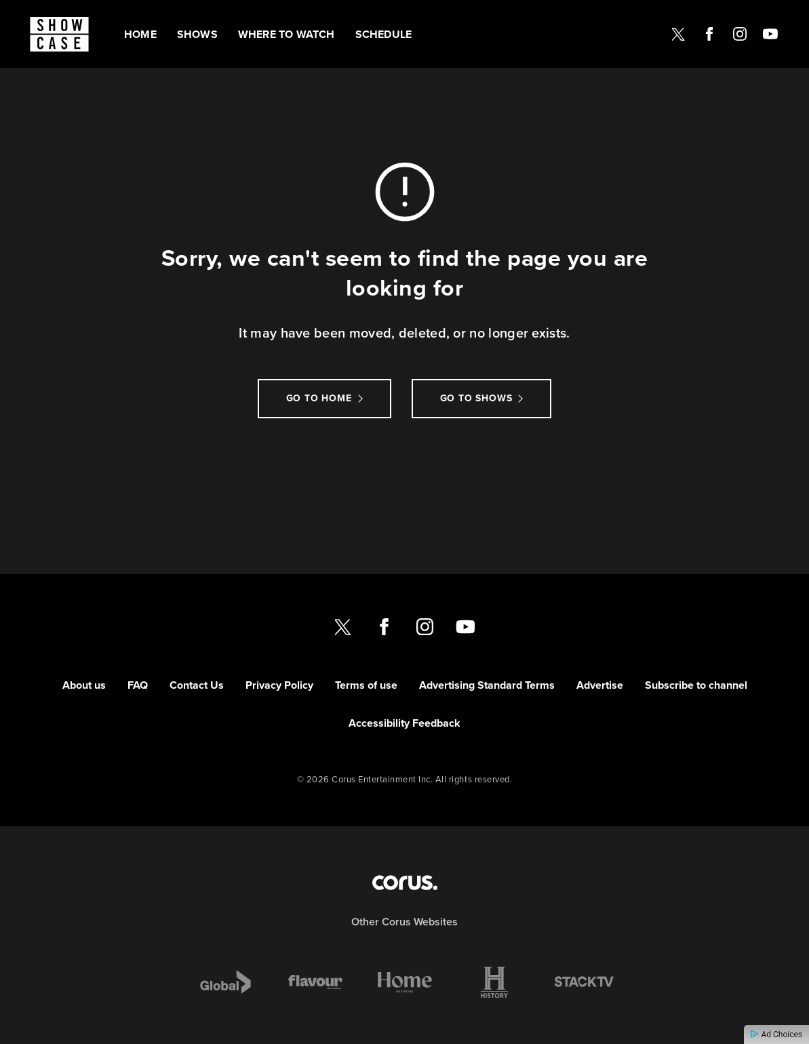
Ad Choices (776, 1034)
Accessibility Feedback (404, 723)
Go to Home (319, 398)
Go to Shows (476, 398)
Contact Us (197, 685)
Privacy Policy (279, 685)
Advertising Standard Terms (487, 685)
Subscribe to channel (696, 685)
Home (140, 34)
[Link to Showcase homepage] (59, 34)
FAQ (137, 685)
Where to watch (286, 34)
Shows (197, 34)
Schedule (383, 34)
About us (84, 685)
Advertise (599, 685)
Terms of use (366, 685)
